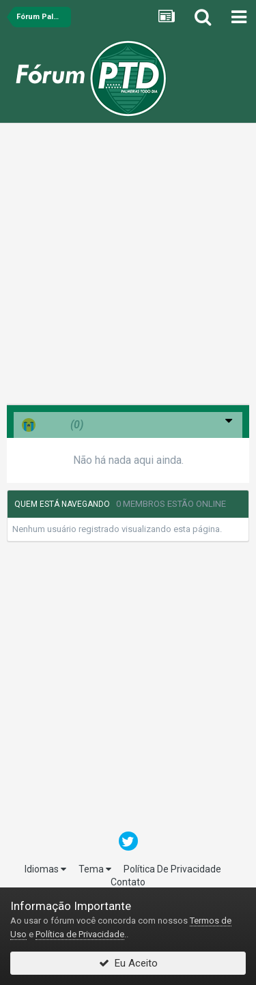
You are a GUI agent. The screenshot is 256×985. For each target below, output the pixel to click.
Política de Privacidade (79, 934)
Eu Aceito (128, 963)
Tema (95, 869)
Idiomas (45, 869)
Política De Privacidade (172, 869)
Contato (128, 882)
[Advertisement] (128, 267)
